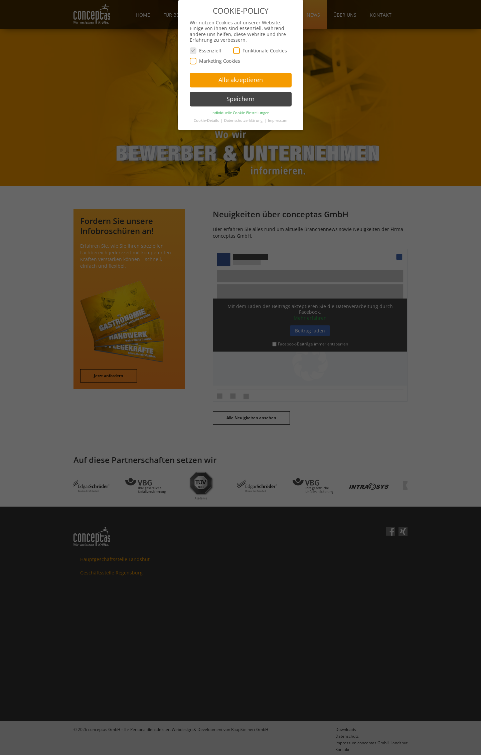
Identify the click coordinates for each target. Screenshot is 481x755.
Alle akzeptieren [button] (240, 77)
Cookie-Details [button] (207, 117)
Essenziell (205, 48)
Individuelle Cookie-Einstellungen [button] (240, 110)
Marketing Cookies (215, 58)
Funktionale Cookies (260, 48)
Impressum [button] (277, 117)
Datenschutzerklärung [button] (244, 117)
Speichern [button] (240, 96)
